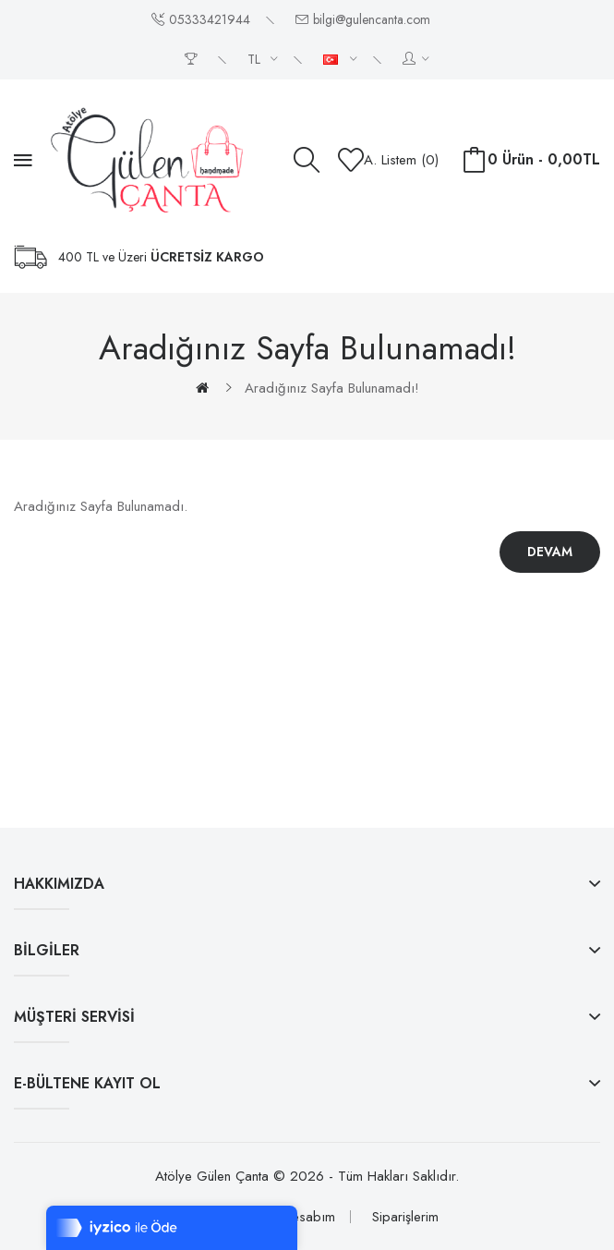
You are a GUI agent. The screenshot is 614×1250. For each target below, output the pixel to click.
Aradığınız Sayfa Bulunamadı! (332, 388)
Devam (549, 551)
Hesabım (309, 1217)
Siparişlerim (405, 1217)
